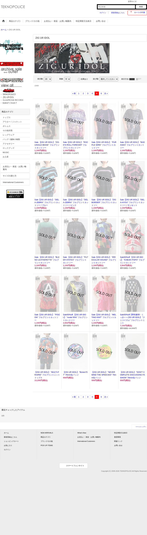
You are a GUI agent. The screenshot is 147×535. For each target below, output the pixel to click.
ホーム (6, 433)
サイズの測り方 (9, 176)
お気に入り (8, 445)
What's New (81, 433)
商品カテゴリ (46, 437)
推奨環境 (117, 437)
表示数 (40, 79)
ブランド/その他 (47, 441)
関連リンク (118, 441)
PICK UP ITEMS (47, 445)
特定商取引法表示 (120, 433)
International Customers (13, 182)
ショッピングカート (11, 441)
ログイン (103, 13)
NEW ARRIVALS (47, 433)
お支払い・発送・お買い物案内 (14, 167)
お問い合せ (118, 445)
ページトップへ (141, 427)
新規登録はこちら (117, 13)
